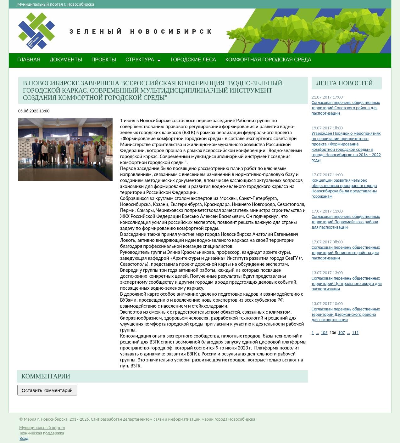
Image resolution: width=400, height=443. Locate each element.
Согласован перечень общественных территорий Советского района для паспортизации (346, 108)
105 (324, 332)
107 (341, 332)
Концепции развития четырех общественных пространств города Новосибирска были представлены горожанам (344, 188)
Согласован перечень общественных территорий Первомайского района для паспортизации (346, 222)
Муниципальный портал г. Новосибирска (55, 4)
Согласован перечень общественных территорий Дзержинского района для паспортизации (346, 314)
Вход (23, 438)
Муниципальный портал (42, 427)
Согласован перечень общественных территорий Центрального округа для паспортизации (347, 283)
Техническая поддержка (41, 433)
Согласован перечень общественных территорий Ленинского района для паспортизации (346, 253)
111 (355, 332)
